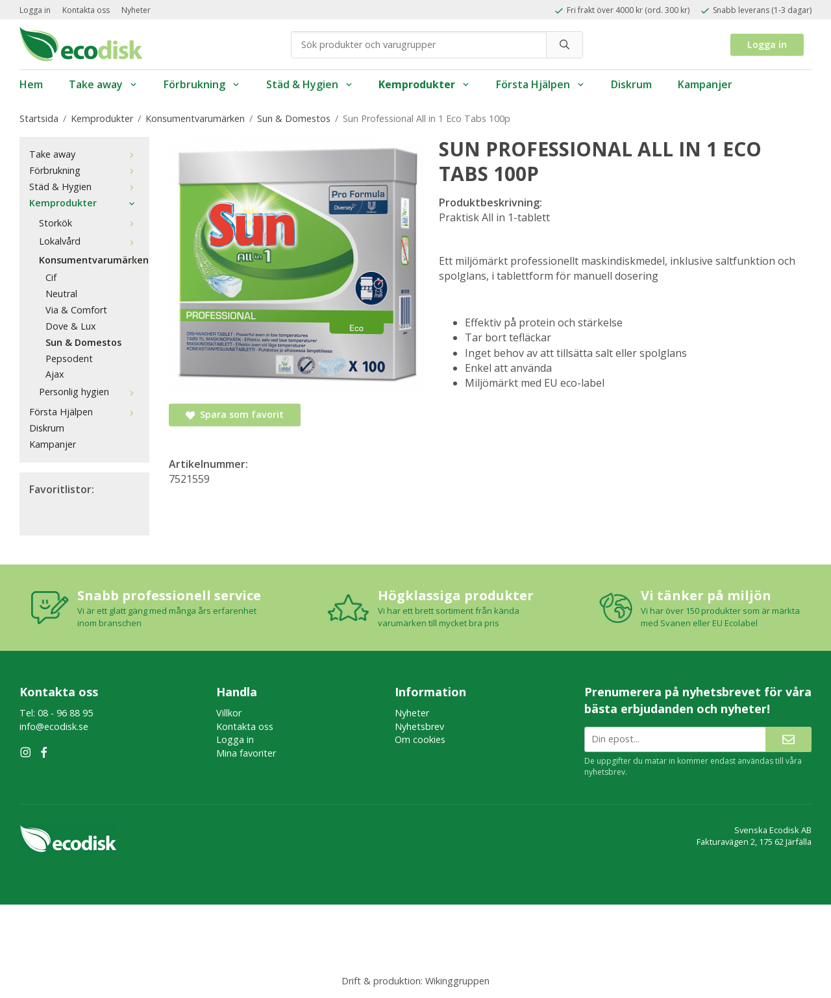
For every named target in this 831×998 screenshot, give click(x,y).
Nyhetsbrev (419, 726)
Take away (103, 84)
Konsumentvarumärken (89, 260)
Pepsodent (69, 358)
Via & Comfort (76, 310)
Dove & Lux (70, 326)
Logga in (35, 10)
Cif (50, 277)
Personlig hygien (89, 391)
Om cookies (420, 739)
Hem (31, 84)
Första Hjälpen (540, 84)
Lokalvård (89, 241)
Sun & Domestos (83, 342)
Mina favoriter (246, 753)
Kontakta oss (86, 10)
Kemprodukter (424, 84)
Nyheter (136, 10)
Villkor (229, 713)
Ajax (54, 374)
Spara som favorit (235, 414)
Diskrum (631, 84)
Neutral (61, 293)
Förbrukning (202, 84)
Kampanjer (705, 84)
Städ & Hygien (309, 84)
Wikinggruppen (457, 981)
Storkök (89, 223)
